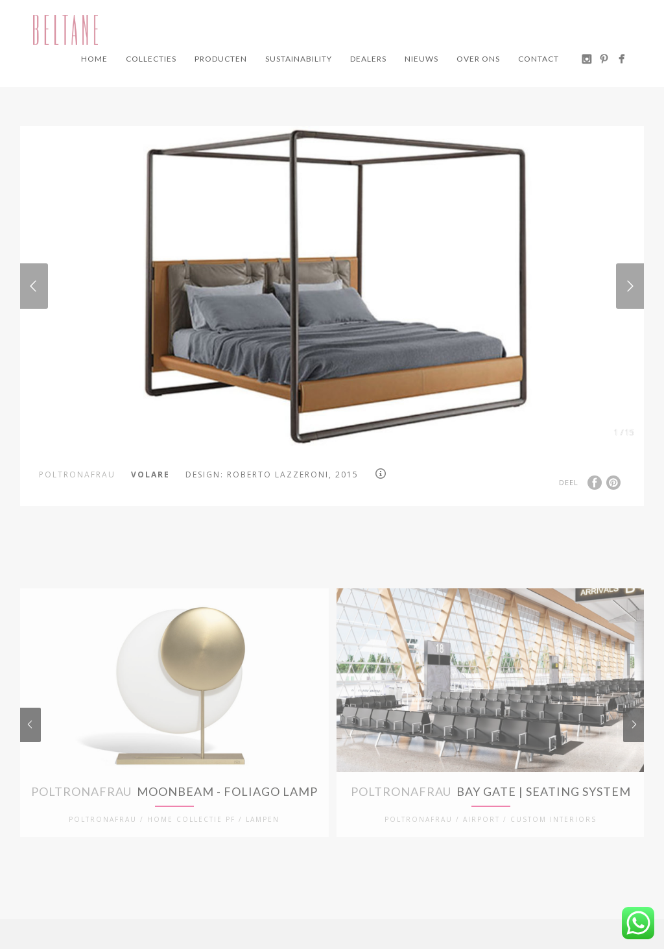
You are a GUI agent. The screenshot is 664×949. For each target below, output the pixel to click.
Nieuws (421, 59)
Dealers (368, 59)
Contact (538, 59)
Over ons (478, 59)
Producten (221, 59)
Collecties (151, 59)
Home (94, 59)
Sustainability (298, 59)
